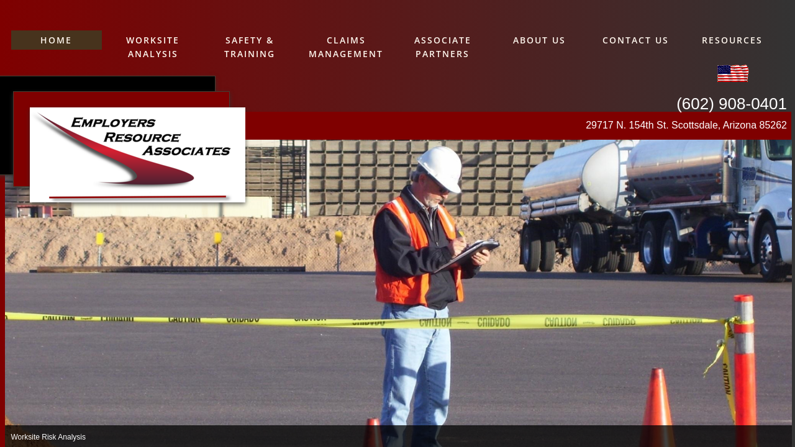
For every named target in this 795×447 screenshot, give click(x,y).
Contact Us (635, 40)
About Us (539, 40)
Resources (732, 40)
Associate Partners (442, 47)
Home (56, 40)
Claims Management (346, 47)
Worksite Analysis (152, 47)
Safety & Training (249, 47)
